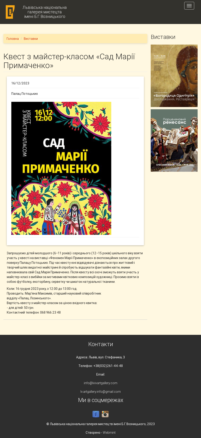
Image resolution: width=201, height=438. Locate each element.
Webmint (109, 433)
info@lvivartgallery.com (100, 383)
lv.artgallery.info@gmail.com (100, 392)
